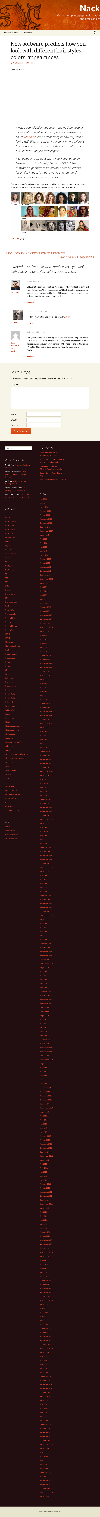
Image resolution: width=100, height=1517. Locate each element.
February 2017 (45, 943)
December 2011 (46, 1192)
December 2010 (46, 1240)
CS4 (6, 574)
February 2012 (45, 1184)
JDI (6, 670)
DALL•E (7, 586)
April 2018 (43, 887)
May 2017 (43, 931)
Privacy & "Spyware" (13, 742)
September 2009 (46, 1300)
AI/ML (7, 542)
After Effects (10, 538)
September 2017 (46, 915)
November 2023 (46, 619)
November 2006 (46, 1436)
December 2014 (46, 1048)
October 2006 (45, 1440)
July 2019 (43, 827)
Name (14, 414)
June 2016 (44, 975)
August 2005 (44, 1496)
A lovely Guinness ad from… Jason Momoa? (16, 474)
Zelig (66, 316)
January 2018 (45, 899)
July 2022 (43, 683)
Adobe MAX (9, 526)
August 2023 (44, 631)
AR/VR (7, 546)
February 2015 (45, 1040)
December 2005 (46, 1480)
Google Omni (10, 622)
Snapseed (9, 762)
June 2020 (44, 783)
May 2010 (43, 1268)
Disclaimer (27, 32)
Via (22, 238)
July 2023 (43, 635)
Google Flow (10, 618)
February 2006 (45, 1472)
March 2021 (44, 747)
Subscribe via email (10, 32)
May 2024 (43, 595)
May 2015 (43, 1028)
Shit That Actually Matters (15, 758)
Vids (6, 802)
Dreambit (30, 137)
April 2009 (43, 1320)
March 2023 (44, 651)
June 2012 (44, 1168)
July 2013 (43, 1116)
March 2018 (44, 891)
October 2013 (45, 1104)
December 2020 (46, 759)
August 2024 (44, 583)
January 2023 (45, 659)
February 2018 (45, 895)
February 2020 (45, 799)
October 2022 (45, 671)
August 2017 (44, 919)
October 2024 (45, 575)
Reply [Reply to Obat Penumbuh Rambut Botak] (31, 356)
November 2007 (46, 1388)
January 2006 (45, 1476)
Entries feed (10, 831)
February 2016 (45, 991)
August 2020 (44, 775)
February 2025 (45, 559)
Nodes (7, 714)
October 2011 (45, 1200)
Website (14, 425)
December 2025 (46, 519)
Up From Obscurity (12, 794)
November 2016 (46, 955)
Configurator (10, 566)
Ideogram (9, 642)
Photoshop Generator (13, 726)
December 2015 (46, 999)
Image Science (11, 654)
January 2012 (45, 1188)
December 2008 (46, 1336)
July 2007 (43, 1404)
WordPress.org (11, 839)
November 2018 (46, 859)
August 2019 (44, 823)
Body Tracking (10, 554)
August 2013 (44, 1112)
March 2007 (44, 1420)
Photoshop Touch (12, 730)
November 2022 (46, 667)
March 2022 (44, 699)
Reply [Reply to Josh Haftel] (31, 302)
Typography (10, 786)
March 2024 (44, 603)
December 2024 (46, 567)
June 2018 (44, 879)
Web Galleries (10, 806)
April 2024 (43, 599)
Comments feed (11, 835)
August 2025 (44, 535)
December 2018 (46, 855)
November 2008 (46, 1340)
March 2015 (44, 1036)
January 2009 (45, 1332)
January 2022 (45, 707)
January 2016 (45, 995)
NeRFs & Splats (11, 710)
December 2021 (46, 711)
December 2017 (46, 903)
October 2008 (45, 1344)
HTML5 (7, 638)
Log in (7, 827)
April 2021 (43, 743)
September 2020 (46, 771)
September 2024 (46, 579)
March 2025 (44, 555)
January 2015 (45, 1044)
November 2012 (46, 1148)
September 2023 (46, 627)
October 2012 (45, 1152)
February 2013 (45, 1136)
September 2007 (46, 1396)
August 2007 (44, 1400)
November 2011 (46, 1196)
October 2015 (45, 1008)
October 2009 (45, 1296)
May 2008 (43, 1364)
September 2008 (46, 1348)
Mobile (7, 690)
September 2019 (46, 819)
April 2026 (43, 503)
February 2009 (45, 1328)
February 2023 (45, 655)
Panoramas (9, 718)
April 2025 (43, 551)
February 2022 (45, 703)
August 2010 (44, 1256)
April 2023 (43, 647)
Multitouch (9, 702)
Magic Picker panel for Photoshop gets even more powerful (34, 252)
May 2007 (43, 1412)
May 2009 (43, 1316)
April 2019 (43, 839)
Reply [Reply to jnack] (34, 323)
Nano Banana (10, 706)
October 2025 (45, 527)
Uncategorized (11, 790)
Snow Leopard (10, 770)
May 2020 (43, 787)
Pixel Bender (10, 734)
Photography (32, 63)
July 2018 (43, 875)
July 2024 (43, 587)
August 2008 (44, 1352)
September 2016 (46, 963)
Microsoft (8, 682)
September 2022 (46, 675)
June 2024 (44, 591)
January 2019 (45, 851)
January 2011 (45, 1236)
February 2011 (45, 1232)
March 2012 (44, 1180)
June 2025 (44, 543)
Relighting (9, 746)
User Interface (10, 798)
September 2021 (46, 723)
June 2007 (44, 1408)
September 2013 (46, 1108)
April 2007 (43, 1416)
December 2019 (46, 807)
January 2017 (45, 947)
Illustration (9, 650)
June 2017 (44, 927)
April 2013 (43, 1128)
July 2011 (43, 1212)
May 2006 (43, 1460)
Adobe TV (9, 534)
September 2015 (46, 1012)
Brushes (8, 558)
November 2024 (46, 571)
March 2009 (44, 1324)
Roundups (9, 750)
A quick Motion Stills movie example (77, 256)
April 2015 (43, 1032)
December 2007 (46, 1384)
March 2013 (44, 1132)
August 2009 (44, 1304)
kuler (7, 674)
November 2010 (46, 1244)
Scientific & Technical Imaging (16, 754)
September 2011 (46, 1204)
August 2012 (44, 1160)
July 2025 (43, 539)
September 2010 (46, 1252)
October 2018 (45, 863)
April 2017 (43, 935)
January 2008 (45, 1380)
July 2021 (43, 731)
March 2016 (44, 987)
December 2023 (46, 615)
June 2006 (44, 1456)
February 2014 (45, 1088)
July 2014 (43, 1068)
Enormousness (11, 602)
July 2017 (43, 923)
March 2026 (44, 507)
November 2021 (46, 715)
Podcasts (9, 738)
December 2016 (46, 951)
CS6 (6, 582)
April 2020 (43, 791)
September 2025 (46, 531)
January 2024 (45, 611)
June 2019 (44, 831)
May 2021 (43, 739)
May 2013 (43, 1124)
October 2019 (45, 815)
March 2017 (44, 939)
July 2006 (43, 1452)
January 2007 (45, 1428)
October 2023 (45, 623)
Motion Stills (10, 694)
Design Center (10, 594)
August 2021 (44, 727)
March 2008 (44, 1372)
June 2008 (44, 1360)
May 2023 (43, 643)
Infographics (10, 658)
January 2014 (45, 1092)
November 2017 (46, 907)
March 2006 (44, 1468)
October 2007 (45, 1392)
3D (6, 514)
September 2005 (46, 1492)
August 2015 (44, 1016)
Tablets (8, 778)
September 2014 (46, 1060)
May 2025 (43, 547)
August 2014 (44, 1064)
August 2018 (44, 871)
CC (6, 562)
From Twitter (10, 610)
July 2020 (43, 779)
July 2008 (43, 1356)
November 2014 (46, 1052)
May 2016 (43, 979)
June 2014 (44, 1072)
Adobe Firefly (10, 522)
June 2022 (44, 687)
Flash (7, 606)
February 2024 (45, 607)
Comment (16, 384)
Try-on (7, 782)
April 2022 (43, 695)
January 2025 (45, 563)
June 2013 (44, 1120)
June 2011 (44, 1216)
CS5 (6, 578)
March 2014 (44, 1084)
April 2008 (43, 1368)
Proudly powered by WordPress (50, 1512)
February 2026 (45, 511)
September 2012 (46, 1156)
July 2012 (43, 1164)
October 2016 (45, 959)
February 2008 (45, 1376)
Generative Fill (10, 614)
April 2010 (43, 1272)
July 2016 (43, 971)
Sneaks (8, 766)
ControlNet (9, 570)
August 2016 (44, 967)
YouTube (15, 238)
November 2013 (46, 1100)
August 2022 (44, 679)
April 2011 (43, 1224)
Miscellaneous (10, 686)
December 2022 (46, 663)
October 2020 (45, 767)
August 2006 (44, 1448)
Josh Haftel (15, 292)
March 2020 (44, 795)
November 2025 (46, 523)
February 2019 (45, 847)
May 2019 (43, 835)
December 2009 (46, 1288)
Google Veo (9, 630)
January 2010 (45, 1284)
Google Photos (11, 626)
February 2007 (45, 1424)
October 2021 (45, 719)
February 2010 (45, 1280)
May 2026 (43, 499)
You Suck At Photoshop (14, 810)
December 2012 (46, 1144)
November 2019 (46, 811)
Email (14, 419)
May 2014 (43, 1076)
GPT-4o (8, 634)
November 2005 (46, 1484)
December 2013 (46, 1096)
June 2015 (44, 1024)
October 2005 (45, 1488)
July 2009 (43, 1308)
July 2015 (43, 1020)
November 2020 (46, 763)
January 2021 (45, 755)
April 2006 (43, 1464)
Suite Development (12, 774)
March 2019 (44, 843)
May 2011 (43, 1220)
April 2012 (43, 1176)
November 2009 (46, 1292)
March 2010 (44, 1276)
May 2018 (43, 883)
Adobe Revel (10, 530)
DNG (6, 598)
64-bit (7, 518)
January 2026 (45, 515)
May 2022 (43, 691)
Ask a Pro (8, 550)
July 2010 (43, 1260)
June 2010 (44, 1264)
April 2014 (43, 1080)
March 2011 (44, 1228)
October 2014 (45, 1056)
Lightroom (9, 678)
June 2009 (44, 1312)
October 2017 (45, 911)
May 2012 (43, 1172)
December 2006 (46, 1432)
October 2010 (45, 1248)
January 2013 (45, 1140)
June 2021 (44, 735)
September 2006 (46, 1444)
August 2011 (44, 1208)
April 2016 (43, 983)
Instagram (9, 662)
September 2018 (46, 867)
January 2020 (45, 803)
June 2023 (44, 639)
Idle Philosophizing (12, 646)
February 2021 (45, 751)
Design (8, 590)
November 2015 (46, 1004)
